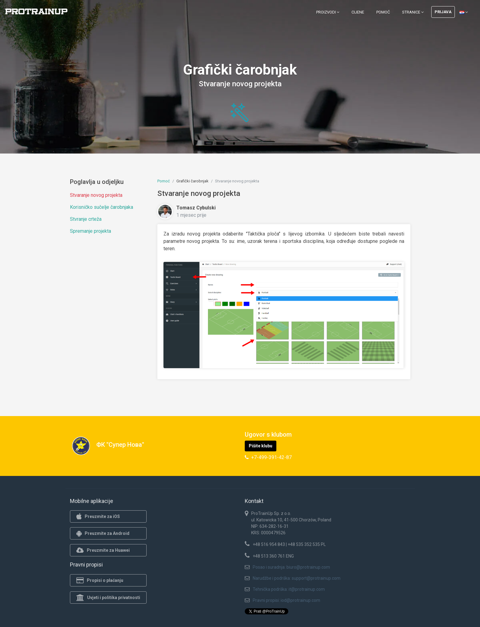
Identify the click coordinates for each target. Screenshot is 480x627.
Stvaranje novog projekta (96, 195)
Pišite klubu (260, 445)
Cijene (357, 12)
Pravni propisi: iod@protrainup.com (286, 600)
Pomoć (383, 12)
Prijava (443, 12)
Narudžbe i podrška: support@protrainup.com (296, 578)
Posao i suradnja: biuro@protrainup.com (291, 567)
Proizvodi (327, 12)
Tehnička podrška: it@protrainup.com (289, 589)
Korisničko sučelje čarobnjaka (101, 207)
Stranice (413, 12)
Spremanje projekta (90, 231)
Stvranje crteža (86, 219)
